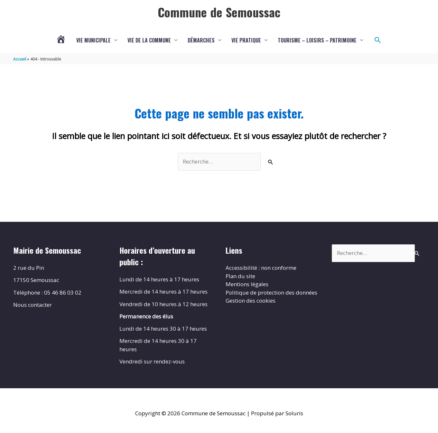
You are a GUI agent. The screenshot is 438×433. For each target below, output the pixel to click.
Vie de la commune (149, 40)
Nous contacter (32, 304)
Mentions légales (247, 284)
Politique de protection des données (271, 292)
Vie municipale (93, 40)
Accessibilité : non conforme (261, 267)
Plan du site (241, 276)
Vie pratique (246, 40)
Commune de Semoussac (219, 12)
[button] (378, 40)
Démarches (201, 40)
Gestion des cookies (250, 300)
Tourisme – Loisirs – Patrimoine (317, 40)
